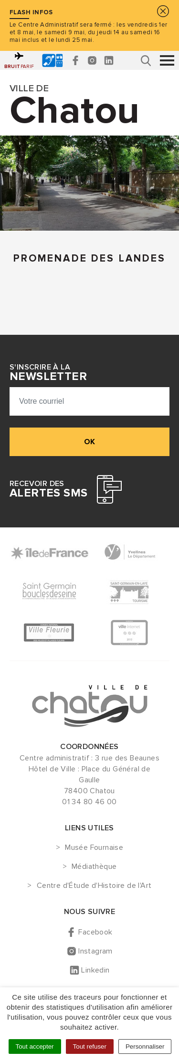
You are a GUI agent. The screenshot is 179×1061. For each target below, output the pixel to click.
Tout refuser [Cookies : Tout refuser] (89, 1046)
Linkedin (95, 970)
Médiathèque (94, 867)
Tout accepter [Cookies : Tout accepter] (35, 1046)
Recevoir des (48, 489)
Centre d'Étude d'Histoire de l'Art (94, 886)
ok (89, 442)
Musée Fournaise (94, 848)
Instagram (95, 951)
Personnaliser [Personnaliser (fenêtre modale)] (145, 1046)
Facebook (95, 932)
